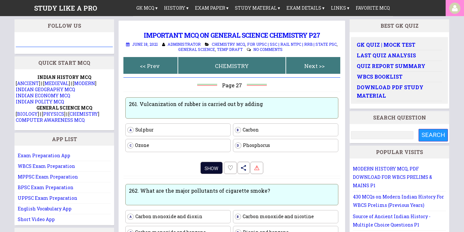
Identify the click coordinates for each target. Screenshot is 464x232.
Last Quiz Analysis (386, 55)
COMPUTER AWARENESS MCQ (50, 120)
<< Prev (150, 66)
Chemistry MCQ (228, 44)
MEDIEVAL (56, 83)
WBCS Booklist (379, 76)
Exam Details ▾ (305, 8)
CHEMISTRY (232, 66)
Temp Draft (230, 49)
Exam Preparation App (44, 155)
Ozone (138, 145)
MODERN (84, 83)
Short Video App (36, 219)
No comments (268, 49)
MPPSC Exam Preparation (48, 177)
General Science (196, 49)
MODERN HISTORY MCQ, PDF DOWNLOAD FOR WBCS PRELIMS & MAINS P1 (392, 177)
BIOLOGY (27, 114)
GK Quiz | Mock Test (386, 44)
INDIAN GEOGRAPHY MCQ (45, 89)
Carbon (247, 130)
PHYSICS (53, 114)
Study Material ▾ (257, 8)
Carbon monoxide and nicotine (274, 216)
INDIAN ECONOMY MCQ (43, 95)
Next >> (314, 66)
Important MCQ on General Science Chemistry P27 (232, 35)
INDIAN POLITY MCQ (40, 102)
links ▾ (340, 8)
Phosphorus (252, 145)
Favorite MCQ (373, 8)
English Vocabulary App (45, 209)
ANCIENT (28, 83)
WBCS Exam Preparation (46, 166)
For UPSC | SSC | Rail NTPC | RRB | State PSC (292, 44)
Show (211, 168)
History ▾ (176, 8)
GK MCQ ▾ (147, 8)
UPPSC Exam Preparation (47, 198)
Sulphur (140, 130)
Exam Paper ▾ (211, 8)
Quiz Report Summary (391, 66)
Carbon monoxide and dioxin (164, 216)
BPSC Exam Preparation (45, 187)
